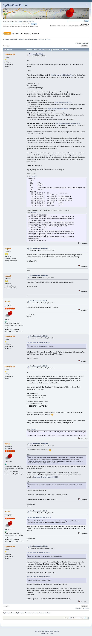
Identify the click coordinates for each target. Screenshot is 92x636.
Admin (7, 301)
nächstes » (86, 43)
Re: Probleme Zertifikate (39, 248)
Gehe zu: (66, 618)
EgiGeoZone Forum (15, 5)
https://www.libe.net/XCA (63, 102)
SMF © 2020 (45, 631)
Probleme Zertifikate (36, 54)
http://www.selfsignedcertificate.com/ (68, 123)
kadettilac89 (10, 54)
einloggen (21, 21)
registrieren (30, 21)
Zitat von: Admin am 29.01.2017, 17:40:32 (38, 552)
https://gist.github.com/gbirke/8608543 (46, 477)
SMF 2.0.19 (38, 631)
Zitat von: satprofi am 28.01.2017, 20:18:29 (39, 517)
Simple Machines (54, 631)
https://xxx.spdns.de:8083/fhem (58, 109)
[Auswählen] (34, 176)
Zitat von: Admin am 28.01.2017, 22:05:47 (38, 342)
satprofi (8, 249)
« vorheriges (78, 43)
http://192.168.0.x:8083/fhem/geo (62, 75)
